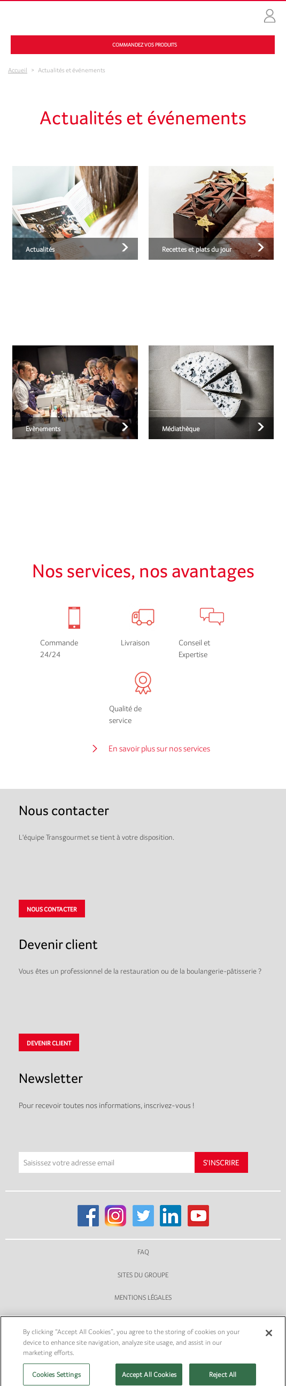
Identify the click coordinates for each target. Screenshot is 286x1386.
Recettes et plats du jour (196, 249)
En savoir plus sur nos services (159, 748)
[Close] (269, 1339)
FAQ (143, 1252)
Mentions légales (143, 1297)
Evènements (43, 429)
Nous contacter (52, 909)
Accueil (17, 70)
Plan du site (143, 1320)
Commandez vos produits (144, 45)
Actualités (40, 249)
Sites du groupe (143, 1275)
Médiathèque (180, 429)
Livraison (135, 642)
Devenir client (49, 1043)
